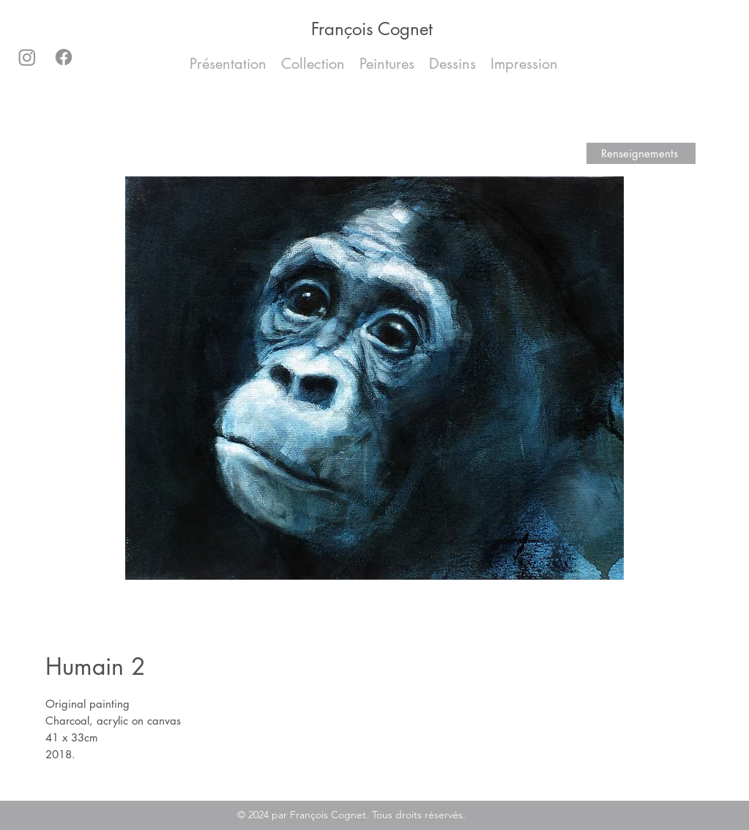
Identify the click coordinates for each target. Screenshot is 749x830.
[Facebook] (64, 57)
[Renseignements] (641, 153)
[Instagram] (27, 57)
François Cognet (372, 29)
